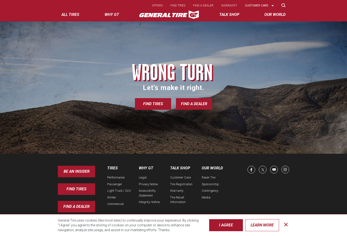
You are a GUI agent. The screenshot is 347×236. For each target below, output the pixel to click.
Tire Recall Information (178, 200)
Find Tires (153, 104)
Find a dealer (203, 5)
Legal (143, 177)
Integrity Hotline (149, 202)
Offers (157, 5)
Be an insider (77, 171)
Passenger (114, 184)
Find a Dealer (194, 104)
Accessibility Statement (147, 193)
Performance (116, 177)
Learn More (262, 225)
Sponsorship (210, 184)
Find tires (177, 5)
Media (206, 197)
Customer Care (180, 177)
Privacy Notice (148, 184)
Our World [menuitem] (275, 14)
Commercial (115, 204)
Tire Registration (181, 184)
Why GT (146, 168)
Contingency (210, 190)
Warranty (229, 5)
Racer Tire (208, 177)
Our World (212, 168)
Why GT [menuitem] (112, 14)
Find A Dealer (76, 206)
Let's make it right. (173, 88)
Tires (112, 168)
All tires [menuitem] (70, 14)
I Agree (226, 225)
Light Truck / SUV (119, 190)
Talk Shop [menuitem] (229, 14)
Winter (111, 197)
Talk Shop (180, 168)
